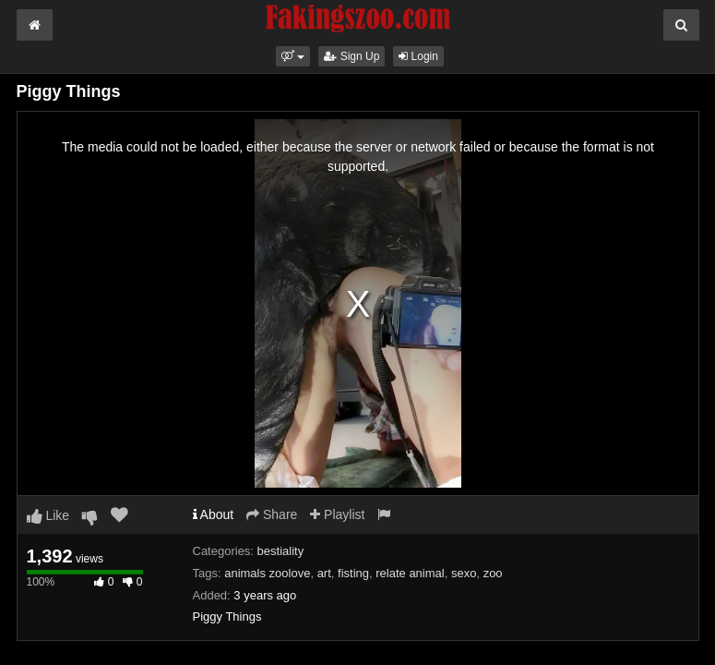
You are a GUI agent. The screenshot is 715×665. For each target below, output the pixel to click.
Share (271, 514)
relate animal (409, 573)
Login (418, 56)
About (213, 514)
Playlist (337, 514)
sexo (463, 573)
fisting (353, 573)
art (324, 573)
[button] (293, 56)
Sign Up (351, 56)
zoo (493, 573)
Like (48, 515)
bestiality (280, 551)
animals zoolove (267, 573)
